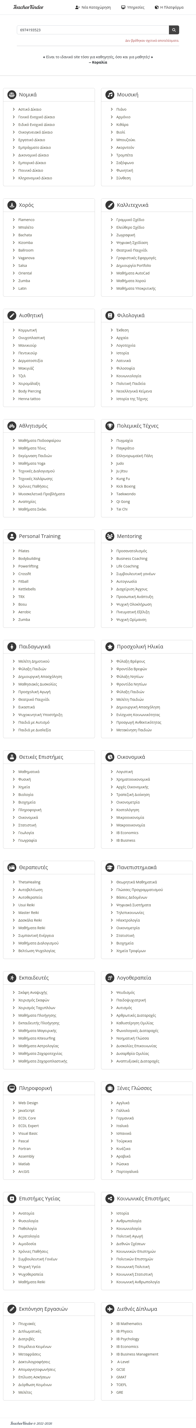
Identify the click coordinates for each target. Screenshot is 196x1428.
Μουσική (128, 94)
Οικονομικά (28, 817)
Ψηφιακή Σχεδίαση (132, 242)
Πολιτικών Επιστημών (134, 1259)
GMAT (121, 1377)
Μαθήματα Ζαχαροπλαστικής (42, 1061)
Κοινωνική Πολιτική (133, 1266)
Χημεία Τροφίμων (131, 950)
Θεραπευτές (33, 867)
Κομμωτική (27, 330)
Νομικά (28, 94)
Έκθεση (122, 330)
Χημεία (24, 786)
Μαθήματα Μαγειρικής (37, 1030)
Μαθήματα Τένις (32, 448)
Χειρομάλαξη (29, 383)
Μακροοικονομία (130, 825)
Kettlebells (27, 589)
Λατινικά (123, 360)
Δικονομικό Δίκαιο (33, 155)
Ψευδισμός (125, 992)
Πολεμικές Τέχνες (137, 425)
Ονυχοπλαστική (31, 337)
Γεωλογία (26, 832)
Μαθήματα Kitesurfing (36, 1038)
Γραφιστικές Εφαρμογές (136, 257)
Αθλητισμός (33, 425)
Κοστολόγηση (127, 809)
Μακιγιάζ (26, 368)
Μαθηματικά (29, 771)
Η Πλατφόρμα (169, 7)
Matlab (24, 1163)
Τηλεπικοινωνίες (130, 912)
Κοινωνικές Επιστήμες (143, 1198)
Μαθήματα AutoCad (133, 273)
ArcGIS (23, 1171)
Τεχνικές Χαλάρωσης (35, 478)
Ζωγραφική (125, 234)
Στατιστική (27, 825)
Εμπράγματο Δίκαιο (34, 147)
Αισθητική (31, 315)
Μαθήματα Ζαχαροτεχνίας (40, 1053)
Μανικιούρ (27, 345)
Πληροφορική (30, 809)
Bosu (22, 604)
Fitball (23, 581)
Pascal (23, 1141)
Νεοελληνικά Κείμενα (134, 391)
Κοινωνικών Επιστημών (136, 1251)
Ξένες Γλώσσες (134, 1088)
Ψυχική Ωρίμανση (131, 619)
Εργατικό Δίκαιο (31, 139)
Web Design (28, 1102)
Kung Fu (123, 478)
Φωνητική (124, 170)
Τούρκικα (124, 1141)
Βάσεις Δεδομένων (131, 897)
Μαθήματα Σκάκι (32, 509)
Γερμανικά (125, 1118)
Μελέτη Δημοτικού (34, 661)
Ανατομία (26, 1213)
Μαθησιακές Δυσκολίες (37, 684)
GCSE (120, 1369)
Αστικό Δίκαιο (29, 109)
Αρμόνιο (123, 116)
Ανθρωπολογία (128, 1220)
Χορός (26, 204)
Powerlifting (28, 566)
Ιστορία (122, 353)
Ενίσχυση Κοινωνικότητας (138, 714)
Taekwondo (126, 493)
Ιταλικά (122, 1125)
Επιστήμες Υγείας (39, 1198)
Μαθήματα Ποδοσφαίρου (39, 440)
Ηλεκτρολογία (128, 920)
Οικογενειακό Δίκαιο (35, 132)
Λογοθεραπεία (134, 977)
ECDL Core (27, 1118)
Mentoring (129, 536)
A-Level (122, 1361)
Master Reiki (28, 912)
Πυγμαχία (124, 440)
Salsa (22, 265)
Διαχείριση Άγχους (132, 589)
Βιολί (120, 132)
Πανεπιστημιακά (137, 867)
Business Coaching (131, 558)
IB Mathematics (129, 1323)
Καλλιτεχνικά (133, 204)
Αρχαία (122, 337)
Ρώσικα (122, 1163)
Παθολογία (27, 1228)
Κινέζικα (123, 1148)
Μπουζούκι (125, 139)
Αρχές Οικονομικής (132, 786)
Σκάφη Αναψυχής (32, 992)
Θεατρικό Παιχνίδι (132, 250)
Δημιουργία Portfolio (133, 265)
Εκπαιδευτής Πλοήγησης (38, 1023)
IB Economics (127, 832)
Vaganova (26, 257)
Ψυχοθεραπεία (30, 1274)
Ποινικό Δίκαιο (30, 170)
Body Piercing (29, 391)
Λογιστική (124, 771)
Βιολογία (25, 794)
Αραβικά (123, 1156)
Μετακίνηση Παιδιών (134, 729)
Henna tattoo (29, 398)
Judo (120, 463)
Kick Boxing (125, 486)
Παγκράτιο (125, 448)
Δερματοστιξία (30, 360)
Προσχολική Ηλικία (140, 646)
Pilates (23, 550)
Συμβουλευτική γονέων (135, 573)
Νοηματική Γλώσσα (132, 1038)
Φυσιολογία (28, 1220)
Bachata (25, 234)
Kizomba (25, 242)
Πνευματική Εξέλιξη (133, 611)
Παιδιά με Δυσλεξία (34, 729)
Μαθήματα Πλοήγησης (37, 1015)
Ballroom (25, 250)
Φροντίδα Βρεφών (131, 668)
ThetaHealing (29, 882)
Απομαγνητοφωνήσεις (37, 1369)
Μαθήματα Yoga (31, 463)
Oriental (25, 273)
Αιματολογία (28, 1236)
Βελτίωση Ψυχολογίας (36, 950)
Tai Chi (122, 509)
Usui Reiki (26, 904)
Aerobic (24, 611)
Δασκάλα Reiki (30, 920)
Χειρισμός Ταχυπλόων (36, 1007)
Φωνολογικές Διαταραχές (137, 1030)
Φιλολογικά (131, 315)
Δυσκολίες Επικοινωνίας (136, 1045)
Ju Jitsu (122, 471)
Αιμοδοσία (27, 1243)
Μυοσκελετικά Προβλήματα (41, 493)
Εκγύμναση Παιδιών (35, 455)
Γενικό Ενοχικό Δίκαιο (36, 116)
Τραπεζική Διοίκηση (133, 794)
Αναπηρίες (27, 501)
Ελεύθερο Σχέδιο (130, 227)
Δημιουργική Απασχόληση (40, 676)
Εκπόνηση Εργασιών (43, 1308)
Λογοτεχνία (125, 345)
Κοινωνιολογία (128, 375)
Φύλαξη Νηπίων (129, 676)
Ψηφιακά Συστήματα (133, 904)
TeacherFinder (28, 7)
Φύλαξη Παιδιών (32, 668)
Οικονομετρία (128, 802)
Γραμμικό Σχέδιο (130, 219)
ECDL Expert (28, 1125)
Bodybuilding (29, 558)
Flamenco (26, 219)
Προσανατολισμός (131, 550)
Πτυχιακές (26, 1323)
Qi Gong (123, 501)
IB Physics (124, 1331)
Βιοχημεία (26, 802)
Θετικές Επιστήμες (41, 756)
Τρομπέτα (124, 155)
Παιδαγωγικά (35, 646)
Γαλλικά (122, 1110)
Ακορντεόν (125, 147)
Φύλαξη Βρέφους (130, 661)
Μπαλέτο (25, 227)
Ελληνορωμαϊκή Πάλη (134, 455)
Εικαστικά (26, 707)
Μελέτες (25, 1392)
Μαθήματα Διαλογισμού (38, 943)
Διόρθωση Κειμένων (35, 1384)
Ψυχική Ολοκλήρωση (134, 604)
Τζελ (22, 375)
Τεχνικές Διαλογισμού (36, 471)
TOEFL (121, 1384)
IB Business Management (137, 1354)
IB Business (125, 840)
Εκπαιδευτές (34, 977)
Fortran (24, 1148)
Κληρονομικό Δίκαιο (35, 178)
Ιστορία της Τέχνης (132, 398)
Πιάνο (121, 109)
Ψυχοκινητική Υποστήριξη (40, 714)
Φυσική (24, 779)
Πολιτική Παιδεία (130, 383)
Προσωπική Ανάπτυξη (134, 596)
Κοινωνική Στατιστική (134, 1274)
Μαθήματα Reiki (31, 927)
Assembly (26, 1156)
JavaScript (26, 1110)
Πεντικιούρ (27, 353)
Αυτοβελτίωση (30, 889)
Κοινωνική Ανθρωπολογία (138, 1281)
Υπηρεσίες (132, 7)
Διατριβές (26, 1338)
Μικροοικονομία (130, 817)
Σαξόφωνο (125, 162)
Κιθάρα (122, 124)
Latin (22, 288)
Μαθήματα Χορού (131, 280)
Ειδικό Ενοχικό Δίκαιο (36, 124)
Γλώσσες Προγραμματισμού (139, 889)
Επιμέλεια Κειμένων (34, 1346)
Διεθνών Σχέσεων (130, 1243)
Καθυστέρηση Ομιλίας (134, 1023)
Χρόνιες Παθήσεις (33, 486)
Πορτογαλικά (127, 1171)
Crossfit (24, 573)
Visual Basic (28, 1133)
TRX (21, 596)
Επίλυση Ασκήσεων (34, 1377)
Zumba (24, 280)
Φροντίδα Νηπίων (131, 684)
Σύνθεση (123, 178)
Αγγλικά (122, 1102)
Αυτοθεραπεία (30, 897)
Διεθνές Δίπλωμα (137, 1308)
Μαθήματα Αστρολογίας (38, 1045)
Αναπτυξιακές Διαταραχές (137, 1061)
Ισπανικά (123, 1133)
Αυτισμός (124, 1007)
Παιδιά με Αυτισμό (34, 722)
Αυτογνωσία (126, 581)
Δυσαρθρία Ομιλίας (132, 1053)
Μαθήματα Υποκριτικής (136, 288)
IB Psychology (127, 1338)
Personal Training (39, 536)
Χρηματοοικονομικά (133, 779)
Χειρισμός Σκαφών (33, 1000)
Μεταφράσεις (29, 1354)
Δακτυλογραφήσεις (34, 1361)
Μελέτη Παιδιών (130, 699)
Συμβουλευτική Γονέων (37, 1259)
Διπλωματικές (29, 1331)
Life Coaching (127, 566)
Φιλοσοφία (125, 368)
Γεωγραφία (27, 840)
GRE (119, 1392)
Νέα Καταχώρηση (93, 7)
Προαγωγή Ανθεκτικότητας (138, 722)
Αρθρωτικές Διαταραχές (136, 1015)
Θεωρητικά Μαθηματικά (136, 882)
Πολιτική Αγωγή (129, 1236)
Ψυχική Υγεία (29, 1266)
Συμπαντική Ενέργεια (36, 935)
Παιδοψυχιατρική (131, 1000)
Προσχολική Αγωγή (34, 691)
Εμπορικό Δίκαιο (32, 162)
